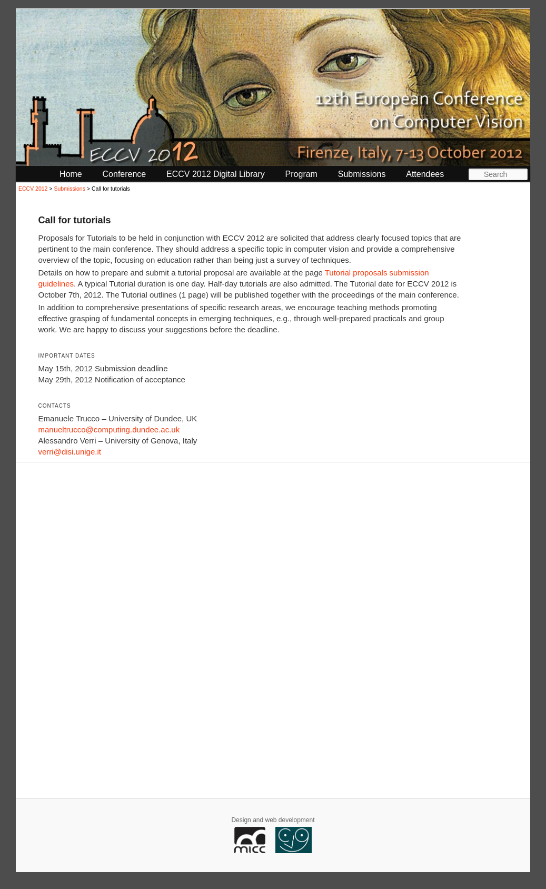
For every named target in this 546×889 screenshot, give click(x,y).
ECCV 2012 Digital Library (215, 174)
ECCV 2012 (32, 188)
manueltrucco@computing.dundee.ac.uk (109, 429)
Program (301, 174)
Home (70, 174)
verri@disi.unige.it (69, 451)
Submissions (362, 174)
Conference (124, 174)
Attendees (425, 174)
